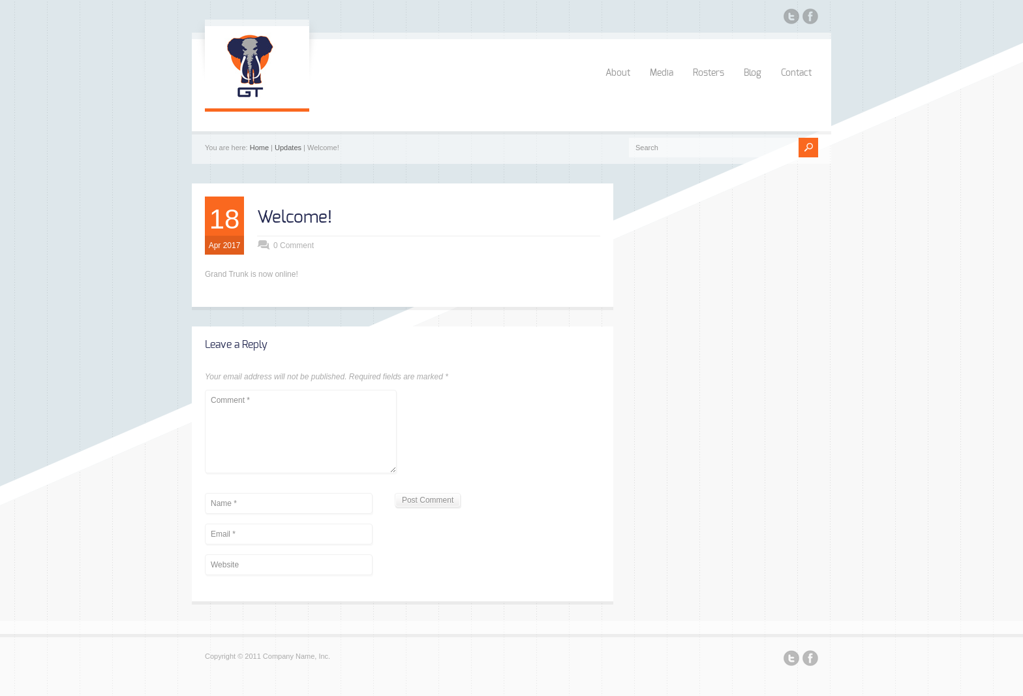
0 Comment (293, 245)
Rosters (708, 73)
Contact (796, 73)
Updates (288, 147)
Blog (752, 73)
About (617, 73)
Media (661, 73)
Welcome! (294, 217)
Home (259, 147)
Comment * (301, 431)
